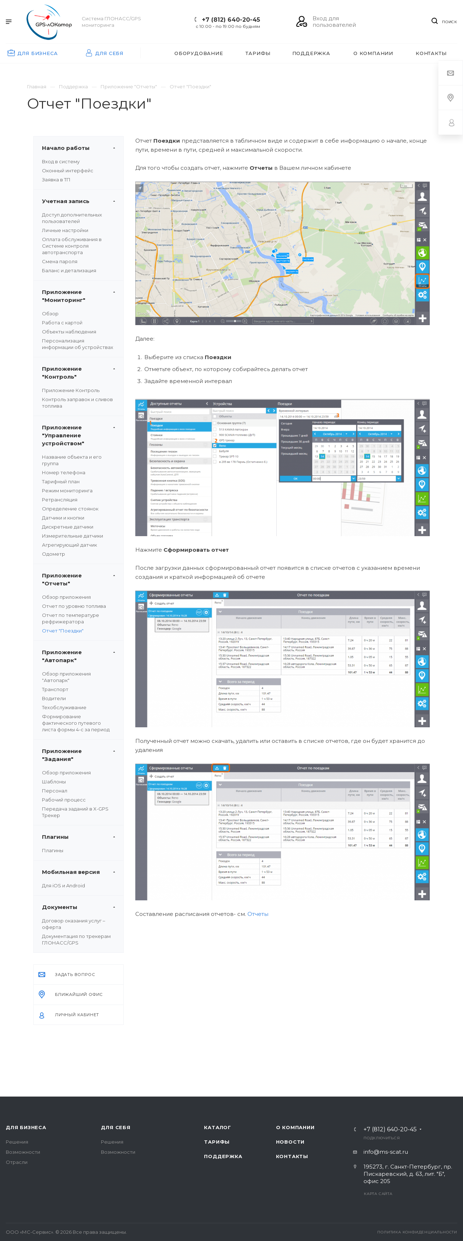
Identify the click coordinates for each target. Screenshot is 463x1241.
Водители (54, 698)
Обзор (50, 313)
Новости (290, 1142)
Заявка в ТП (56, 179)
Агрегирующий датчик (69, 545)
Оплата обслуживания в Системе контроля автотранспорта (72, 245)
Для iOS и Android (63, 885)
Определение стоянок (70, 509)
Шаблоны (54, 781)
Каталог (217, 1127)
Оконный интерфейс (67, 170)
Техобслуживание (64, 707)
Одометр (53, 554)
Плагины (52, 850)
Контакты (292, 1156)
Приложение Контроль (70, 390)
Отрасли (16, 1162)
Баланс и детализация (69, 270)
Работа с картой (62, 322)
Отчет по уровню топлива (74, 606)
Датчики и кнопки (63, 518)
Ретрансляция (59, 499)
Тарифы (217, 1142)
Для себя (115, 1127)
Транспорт (55, 689)
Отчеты (257, 913)
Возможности (23, 1152)
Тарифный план (61, 481)
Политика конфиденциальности (417, 1232)
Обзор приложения (66, 597)
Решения (17, 1142)
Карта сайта (378, 1193)
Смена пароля (59, 261)
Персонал (54, 791)
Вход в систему (61, 161)
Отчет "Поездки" (63, 631)
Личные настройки (65, 230)
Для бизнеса (26, 1127)
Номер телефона (63, 472)
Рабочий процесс (64, 800)
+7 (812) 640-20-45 (231, 19)
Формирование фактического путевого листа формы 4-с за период (76, 723)
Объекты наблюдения (69, 332)
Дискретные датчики (67, 527)
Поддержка (223, 1156)
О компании (295, 1127)
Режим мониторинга (67, 490)
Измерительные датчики (72, 536)
